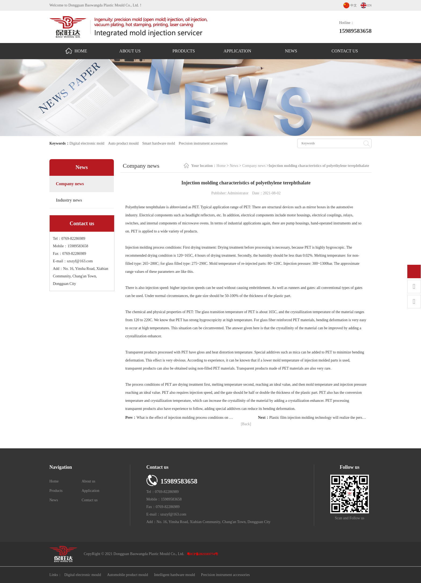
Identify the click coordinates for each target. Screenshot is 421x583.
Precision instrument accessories (203, 143)
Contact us (345, 51)
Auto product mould (123, 143)
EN (369, 5)
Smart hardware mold (158, 143)
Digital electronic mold (87, 143)
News (291, 51)
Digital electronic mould (82, 575)
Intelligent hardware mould (174, 575)
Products (183, 51)
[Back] (246, 424)
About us (129, 51)
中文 (353, 5)
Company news (70, 183)
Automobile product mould (127, 575)
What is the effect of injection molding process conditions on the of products (194, 418)
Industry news (69, 200)
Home (76, 51)
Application (237, 51)
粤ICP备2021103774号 (202, 554)
